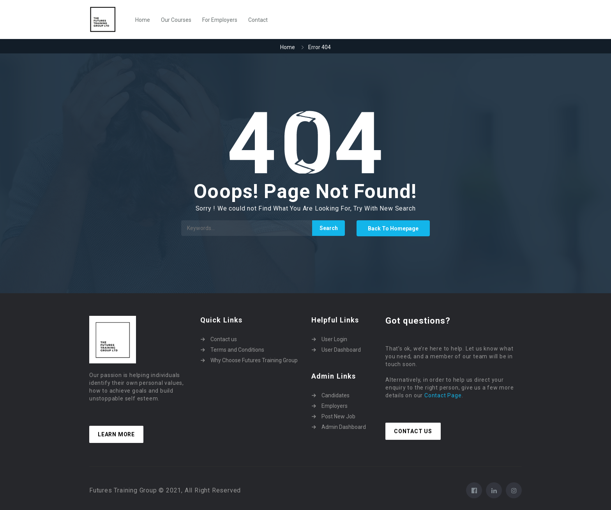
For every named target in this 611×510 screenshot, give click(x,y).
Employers (334, 406)
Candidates (335, 395)
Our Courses (176, 20)
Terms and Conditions (237, 350)
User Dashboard (341, 350)
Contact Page (443, 395)
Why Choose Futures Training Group (254, 360)
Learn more (116, 434)
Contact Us (413, 431)
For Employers (219, 20)
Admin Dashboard (343, 427)
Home (142, 20)
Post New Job (338, 416)
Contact (258, 20)
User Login (334, 339)
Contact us (223, 339)
